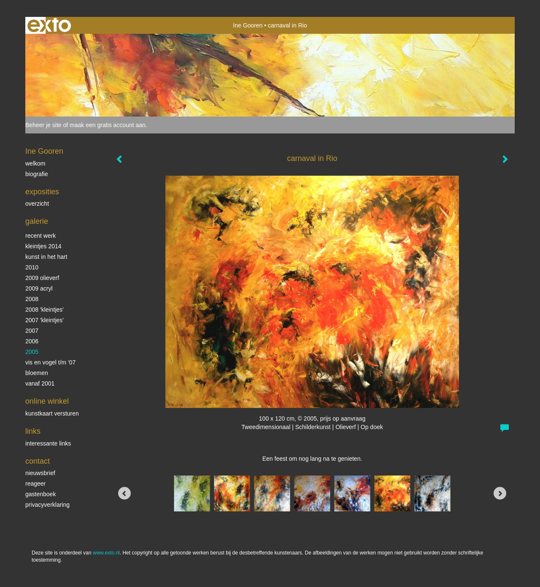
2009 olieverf (42, 277)
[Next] (500, 493)
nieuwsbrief (40, 473)
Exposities (42, 192)
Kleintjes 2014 (43, 246)
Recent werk (40, 235)
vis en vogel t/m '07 (50, 362)
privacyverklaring (47, 504)
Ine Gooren (247, 25)
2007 (31, 330)
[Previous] (124, 493)
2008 (31, 299)
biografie (36, 174)
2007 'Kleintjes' (44, 320)
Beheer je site (43, 125)
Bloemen (36, 373)
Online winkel (47, 401)
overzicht (37, 203)
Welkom (35, 163)
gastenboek (40, 494)
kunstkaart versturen (52, 413)
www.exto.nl (106, 553)
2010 (31, 267)
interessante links (48, 443)
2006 (31, 341)
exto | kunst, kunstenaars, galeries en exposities (49, 25)
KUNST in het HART (46, 256)
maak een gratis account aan (108, 125)
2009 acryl (39, 288)
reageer (35, 483)
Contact (37, 461)
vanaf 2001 (39, 383)
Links (32, 431)
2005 (31, 351)
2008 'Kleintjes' (44, 309)
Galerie (36, 221)
